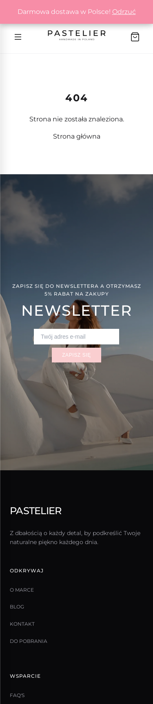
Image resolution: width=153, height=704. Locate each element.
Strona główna (76, 136)
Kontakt (22, 624)
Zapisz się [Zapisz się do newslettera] (76, 355)
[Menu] (18, 37)
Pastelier (36, 511)
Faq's (17, 695)
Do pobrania (28, 641)
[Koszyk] (135, 37)
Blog (17, 607)
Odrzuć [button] (124, 12)
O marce (22, 590)
